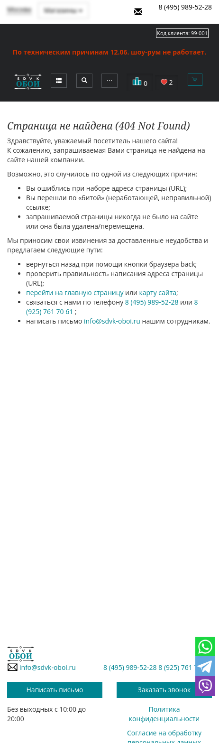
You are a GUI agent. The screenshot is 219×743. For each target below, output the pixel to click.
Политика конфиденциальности (164, 714)
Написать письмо (55, 689)
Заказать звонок (164, 689)
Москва (19, 9)
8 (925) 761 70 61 (184, 667)
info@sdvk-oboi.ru (112, 320)
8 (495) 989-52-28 (185, 6)
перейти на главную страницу (74, 292)
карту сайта (158, 292)
